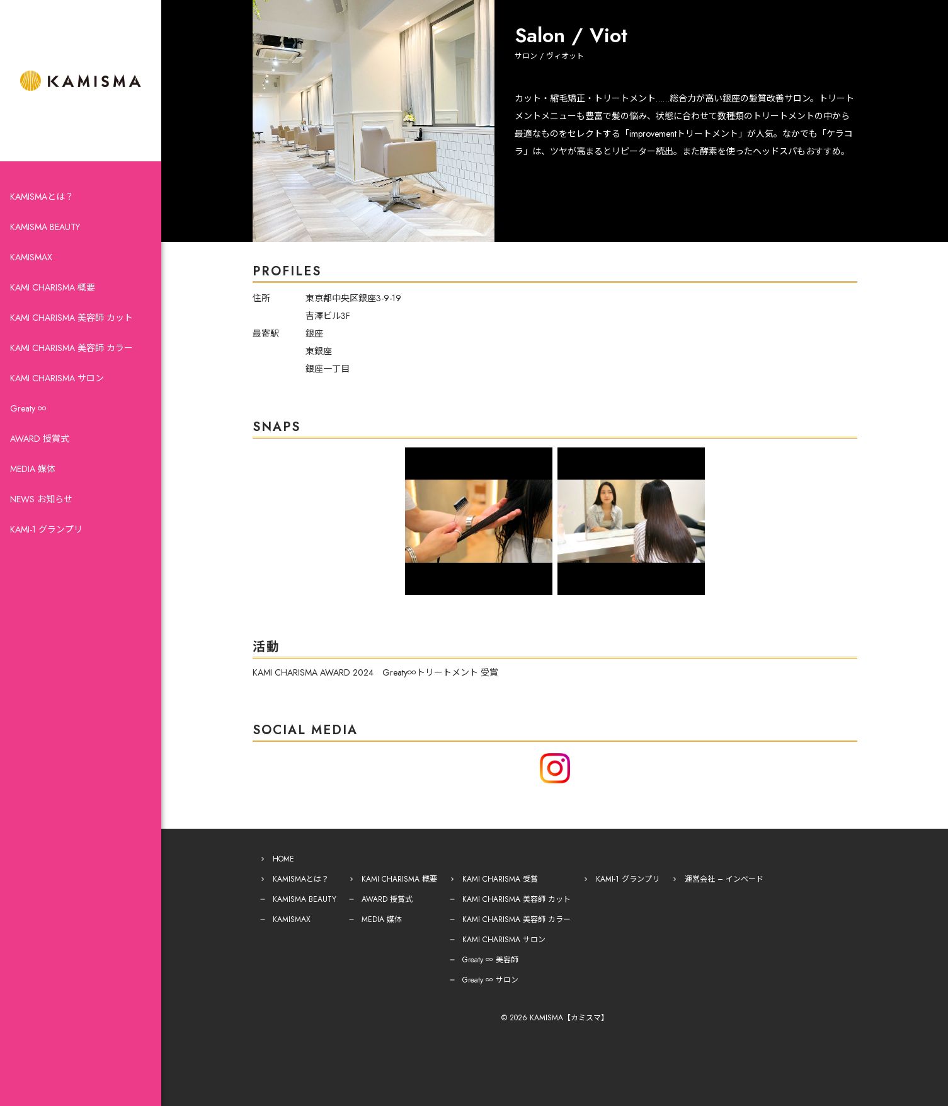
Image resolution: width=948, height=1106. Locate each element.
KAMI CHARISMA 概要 (52, 287)
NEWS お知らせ (41, 499)
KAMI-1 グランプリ (46, 529)
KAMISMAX (31, 257)
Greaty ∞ (28, 408)
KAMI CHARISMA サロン (57, 378)
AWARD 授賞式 (39, 438)
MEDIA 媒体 (32, 469)
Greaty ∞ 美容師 (490, 959)
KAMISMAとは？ (42, 196)
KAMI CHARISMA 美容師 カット (71, 317)
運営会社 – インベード (724, 879)
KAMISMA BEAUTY (45, 227)
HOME (283, 859)
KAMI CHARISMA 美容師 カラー (71, 348)
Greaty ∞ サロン (490, 980)
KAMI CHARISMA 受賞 (500, 879)
